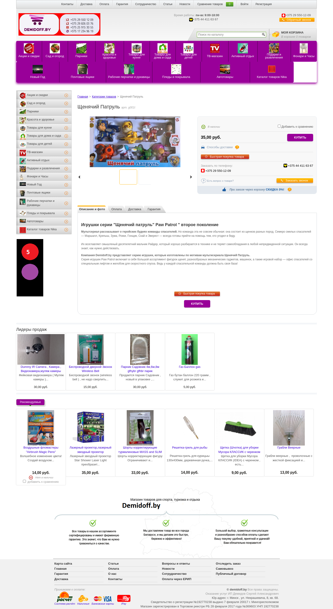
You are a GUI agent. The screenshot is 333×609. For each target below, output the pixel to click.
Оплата (104, 4)
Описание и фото (92, 209)
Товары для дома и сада (44, 135)
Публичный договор (231, 573)
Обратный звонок (299, 20)
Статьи (167, 4)
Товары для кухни (39, 127)
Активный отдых (38, 160)
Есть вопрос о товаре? (220, 180)
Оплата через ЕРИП (176, 579)
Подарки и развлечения (43, 168)
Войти (244, 4)
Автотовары (35, 221)
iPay (123, 599)
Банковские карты (103, 600)
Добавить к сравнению (295, 126)
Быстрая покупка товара (227, 156)
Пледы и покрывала (41, 213)
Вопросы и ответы (176, 563)
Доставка (86, 4)
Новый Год (34, 184)
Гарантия (122, 4)
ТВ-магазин (35, 152)
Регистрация (264, 4)
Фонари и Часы (37, 176)
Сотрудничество (145, 4)
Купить (197, 303)
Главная (82, 96)
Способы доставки (220, 147)
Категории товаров (104, 96)
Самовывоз (224, 568)
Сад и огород (36, 103)
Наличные (83, 600)
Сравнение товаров (210, 4)
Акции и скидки (37, 95)
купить (300, 137)
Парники (33, 111)
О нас (112, 573)
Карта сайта (63, 563)
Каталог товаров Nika (42, 229)
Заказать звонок (297, 180)
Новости (184, 4)
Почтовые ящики (38, 192)
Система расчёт (64, 598)
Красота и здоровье (40, 119)
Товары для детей (39, 143)
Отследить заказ (228, 563)
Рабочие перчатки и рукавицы (40, 203)
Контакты (67, 4)
